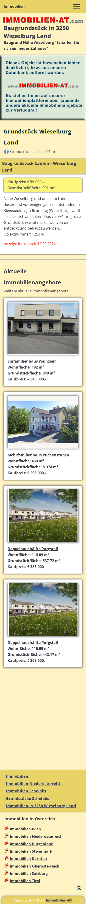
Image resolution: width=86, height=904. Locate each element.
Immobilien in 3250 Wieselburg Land (41, 805)
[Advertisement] (43, 716)
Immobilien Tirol (25, 880)
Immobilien (14, 6)
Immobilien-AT (59, 900)
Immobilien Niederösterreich (34, 783)
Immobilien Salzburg (29, 873)
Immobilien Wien (25, 829)
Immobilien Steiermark (31, 851)
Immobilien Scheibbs (26, 790)
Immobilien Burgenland (31, 843)
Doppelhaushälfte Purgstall (33, 548)
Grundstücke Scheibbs (27, 798)
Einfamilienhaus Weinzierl (32, 361)
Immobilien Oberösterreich (34, 866)
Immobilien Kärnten (28, 858)
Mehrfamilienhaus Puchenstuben (38, 455)
